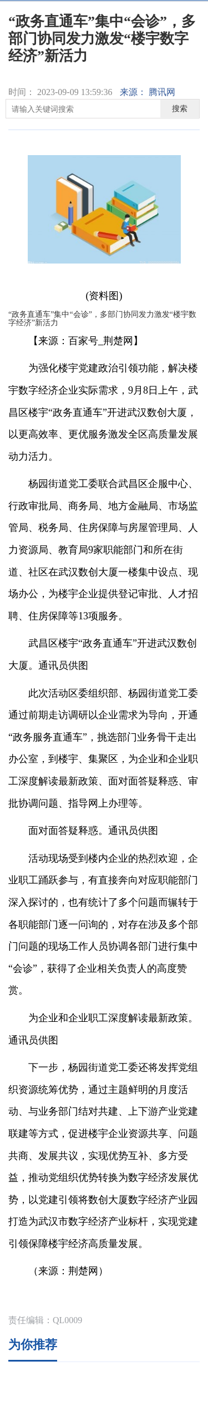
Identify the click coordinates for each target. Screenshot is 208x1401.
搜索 (179, 109)
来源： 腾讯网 (147, 92)
